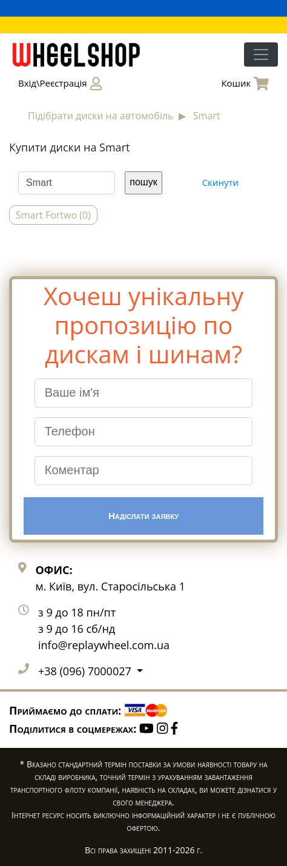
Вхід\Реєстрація (60, 83)
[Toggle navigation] (261, 54)
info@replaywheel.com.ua (104, 645)
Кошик (245, 83)
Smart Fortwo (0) (53, 215)
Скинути (220, 182)
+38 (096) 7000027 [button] (86, 671)
